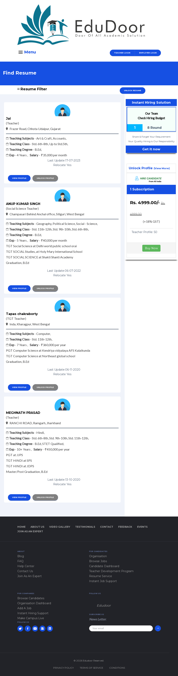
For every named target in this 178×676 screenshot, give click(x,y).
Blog (20, 556)
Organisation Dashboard (34, 603)
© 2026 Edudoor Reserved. (89, 660)
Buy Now (151, 248)
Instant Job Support (103, 581)
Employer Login (148, 53)
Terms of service (91, 667)
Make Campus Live (30, 618)
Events (142, 526)
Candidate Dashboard (104, 566)
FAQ (20, 561)
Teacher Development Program (111, 571)
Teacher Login (122, 53)
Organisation (98, 556)
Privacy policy (63, 667)
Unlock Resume (132, 90)
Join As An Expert (30, 531)
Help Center (25, 566)
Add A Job (24, 608)
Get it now (151, 149)
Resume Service (100, 576)
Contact (106, 526)
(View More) (162, 168)
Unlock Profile (45, 178)
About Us (37, 526)
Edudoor (104, 605)
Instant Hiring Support (32, 613)
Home (21, 526)
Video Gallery (59, 526)
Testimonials (85, 526)
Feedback (125, 526)
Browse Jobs (98, 561)
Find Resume (19, 73)
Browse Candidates (30, 598)
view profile (19, 178)
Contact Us (25, 571)
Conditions (117, 667)
